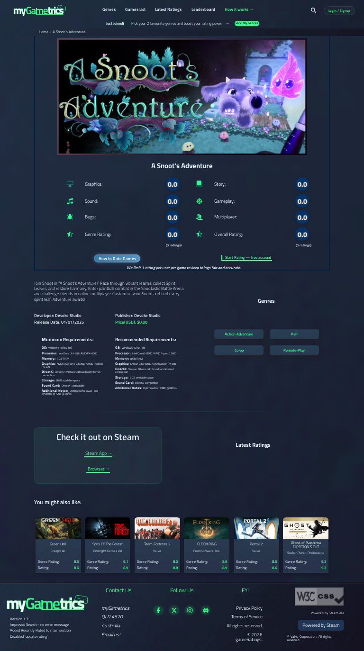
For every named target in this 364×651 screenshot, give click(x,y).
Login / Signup (339, 10)
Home (43, 32)
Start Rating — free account (248, 257)
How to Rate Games (117, 258)
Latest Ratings (168, 10)
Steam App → (98, 454)
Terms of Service (247, 616)
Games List (135, 10)
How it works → (239, 10)
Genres (109, 10)
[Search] (313, 10)
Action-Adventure (239, 334)
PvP (294, 334)
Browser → (99, 469)
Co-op (239, 350)
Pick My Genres (247, 23)
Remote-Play (294, 350)
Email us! (110, 634)
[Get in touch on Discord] (206, 613)
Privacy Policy (249, 608)
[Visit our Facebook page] (159, 613)
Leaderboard (203, 10)
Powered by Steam (320, 625)
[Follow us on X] (174, 613)
